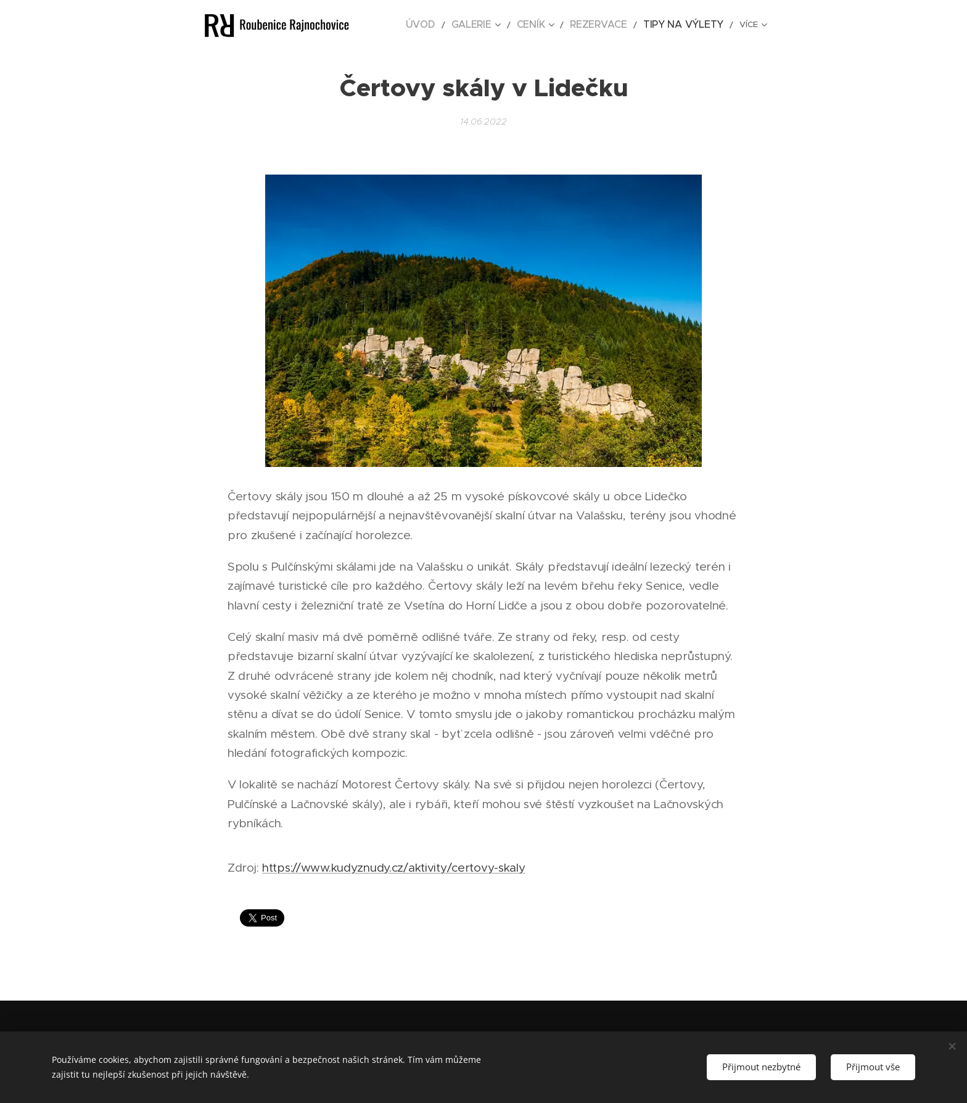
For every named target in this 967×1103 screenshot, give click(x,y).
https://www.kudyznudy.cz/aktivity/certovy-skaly (393, 868)
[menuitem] (458, 25)
